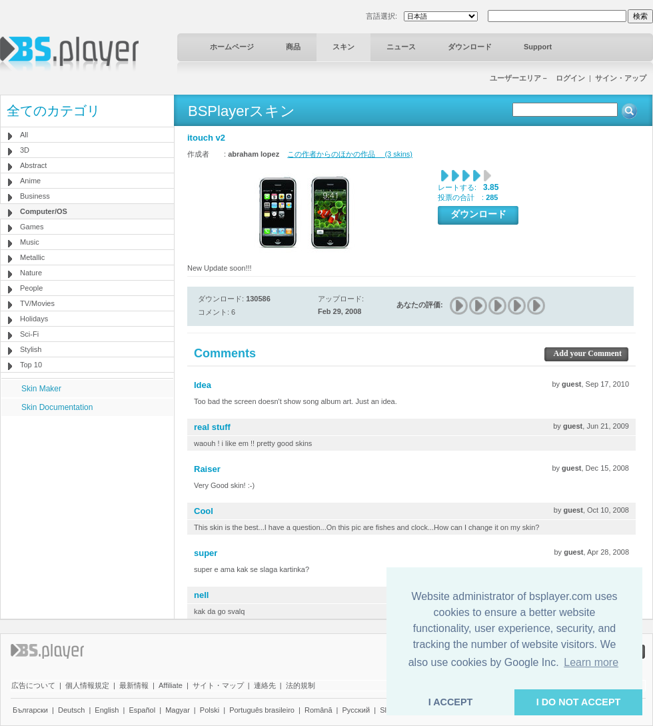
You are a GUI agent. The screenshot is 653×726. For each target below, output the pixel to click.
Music (29, 242)
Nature (31, 273)
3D (24, 150)
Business (35, 196)
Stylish (30, 349)
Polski (209, 710)
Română (318, 710)
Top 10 (31, 365)
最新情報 (134, 685)
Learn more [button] (591, 662)
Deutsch (71, 710)
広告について (33, 685)
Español (142, 710)
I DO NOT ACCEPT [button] (578, 702)
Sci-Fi (29, 334)
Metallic (32, 257)
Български (30, 710)
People (31, 288)
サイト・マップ (218, 685)
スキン (343, 47)
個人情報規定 (87, 685)
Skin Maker (41, 388)
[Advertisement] (87, 499)
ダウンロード (470, 47)
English (107, 710)
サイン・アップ (620, 78)
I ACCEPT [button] (450, 702)
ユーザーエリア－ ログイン (537, 78)
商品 (293, 47)
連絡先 (265, 685)
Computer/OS (43, 211)
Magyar (177, 710)
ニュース (401, 47)
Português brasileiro (262, 710)
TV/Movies (37, 303)
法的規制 (300, 685)
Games (31, 227)
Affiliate (171, 685)
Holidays (34, 319)
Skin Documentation (57, 407)
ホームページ (232, 47)
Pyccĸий (356, 710)
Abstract (33, 165)
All (24, 135)
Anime (30, 181)
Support (538, 47)
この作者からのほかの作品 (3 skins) (349, 154)
